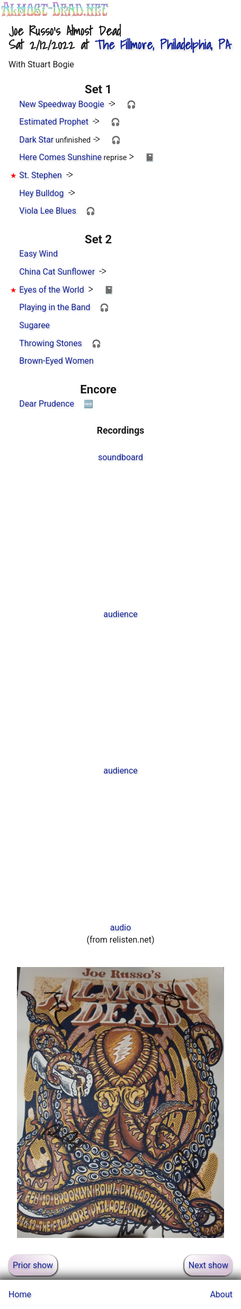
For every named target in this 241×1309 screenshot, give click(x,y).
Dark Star (36, 140)
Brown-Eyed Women (56, 361)
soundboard (120, 457)
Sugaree (34, 325)
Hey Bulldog (41, 193)
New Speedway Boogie (61, 104)
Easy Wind (38, 254)
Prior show (33, 1265)
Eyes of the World (51, 290)
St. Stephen (40, 175)
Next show (208, 1265)
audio (120, 928)
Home (19, 1294)
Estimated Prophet (53, 122)
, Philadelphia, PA (162, 44)
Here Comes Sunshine (60, 157)
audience (120, 614)
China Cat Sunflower (57, 272)
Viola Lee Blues (47, 211)
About (221, 1294)
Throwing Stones (50, 343)
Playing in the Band (54, 307)
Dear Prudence (46, 404)
